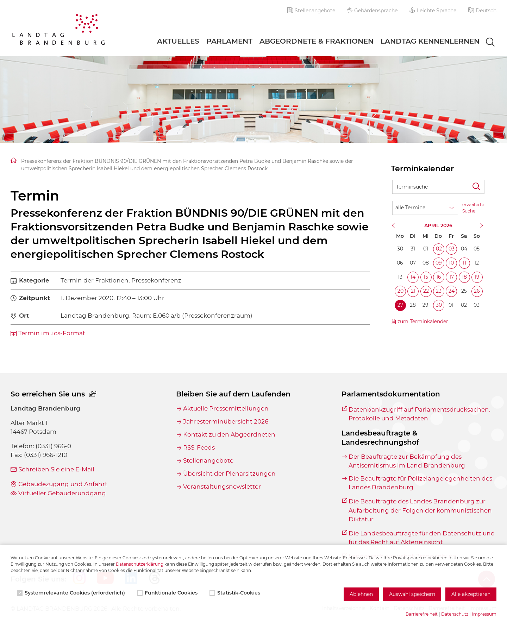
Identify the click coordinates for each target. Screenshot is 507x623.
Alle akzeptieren (470, 594)
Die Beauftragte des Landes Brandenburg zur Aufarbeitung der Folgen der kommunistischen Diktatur (420, 510)
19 (477, 277)
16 (438, 277)
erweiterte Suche (473, 208)
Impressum (484, 614)
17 (451, 277)
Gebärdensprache (372, 10)
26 (477, 291)
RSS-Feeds (199, 447)
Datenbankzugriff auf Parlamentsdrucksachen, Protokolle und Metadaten (419, 414)
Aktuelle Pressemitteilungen (226, 408)
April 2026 (438, 225)
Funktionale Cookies (168, 593)
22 (426, 291)
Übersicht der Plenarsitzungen (229, 473)
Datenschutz (454, 614)
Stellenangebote (311, 10)
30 (439, 305)
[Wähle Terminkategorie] (425, 208)
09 (439, 263)
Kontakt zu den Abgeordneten (229, 434)
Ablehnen (361, 594)
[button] (482, 10)
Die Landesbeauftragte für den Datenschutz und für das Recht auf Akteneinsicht (422, 538)
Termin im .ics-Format (51, 333)
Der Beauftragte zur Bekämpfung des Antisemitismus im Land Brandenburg (407, 461)
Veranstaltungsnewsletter (222, 486)
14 (413, 277)
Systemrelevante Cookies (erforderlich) (71, 593)
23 (439, 291)
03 (452, 249)
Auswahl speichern (412, 594)
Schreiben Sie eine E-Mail (56, 469)
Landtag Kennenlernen (430, 41)
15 (426, 277)
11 (464, 263)
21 (413, 291)
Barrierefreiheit (422, 614)
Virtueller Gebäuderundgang (62, 493)
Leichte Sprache (432, 10)
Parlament (229, 41)
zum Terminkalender (423, 321)
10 (451, 263)
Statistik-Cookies (235, 593)
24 (452, 291)
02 (439, 249)
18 (464, 277)
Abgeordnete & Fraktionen (316, 41)
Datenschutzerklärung (139, 564)
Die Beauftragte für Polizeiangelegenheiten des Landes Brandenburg (420, 483)
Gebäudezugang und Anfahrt (62, 484)
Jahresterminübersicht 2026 (225, 421)
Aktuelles (178, 41)
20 (400, 291)
